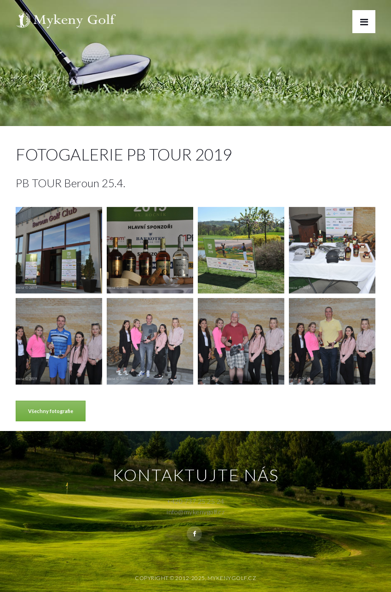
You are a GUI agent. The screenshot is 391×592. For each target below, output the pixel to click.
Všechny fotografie (50, 411)
